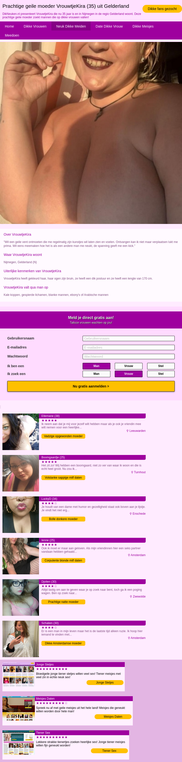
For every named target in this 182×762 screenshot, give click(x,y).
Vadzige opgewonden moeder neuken (63, 436)
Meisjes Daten (113, 716)
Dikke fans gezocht (162, 9)
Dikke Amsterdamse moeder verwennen (63, 644)
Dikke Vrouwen (35, 26)
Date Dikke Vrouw (109, 26)
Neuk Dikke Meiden (71, 26)
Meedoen (12, 35)
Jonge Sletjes (105, 682)
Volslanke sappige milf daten (63, 477)
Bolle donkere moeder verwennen (63, 519)
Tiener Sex (109, 750)
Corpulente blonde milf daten (63, 560)
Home (9, 26)
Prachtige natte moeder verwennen (63, 602)
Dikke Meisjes (143, 26)
